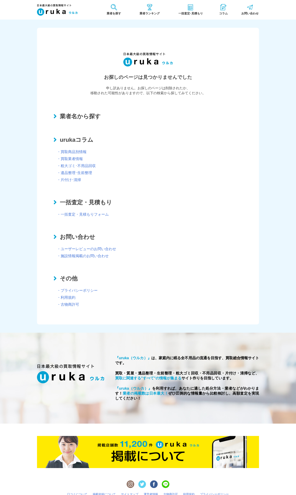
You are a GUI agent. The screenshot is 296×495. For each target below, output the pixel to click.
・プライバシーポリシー (77, 290)
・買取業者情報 (70, 159)
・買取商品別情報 (72, 152)
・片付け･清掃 (69, 180)
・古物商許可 (68, 304)
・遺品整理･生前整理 (74, 173)
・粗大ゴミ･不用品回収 (76, 166)
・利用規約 (66, 297)
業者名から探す (80, 116)
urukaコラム (76, 140)
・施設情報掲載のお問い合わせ (83, 256)
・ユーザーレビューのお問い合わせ (86, 249)
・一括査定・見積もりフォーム (83, 214)
